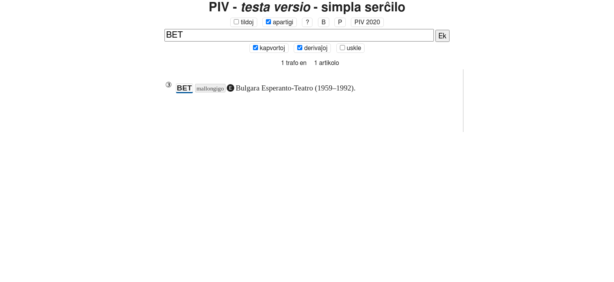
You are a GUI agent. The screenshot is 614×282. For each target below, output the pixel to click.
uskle (350, 48)
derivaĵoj (312, 48)
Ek (443, 36)
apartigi (279, 22)
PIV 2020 (367, 22)
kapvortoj (269, 48)
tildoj (243, 22)
